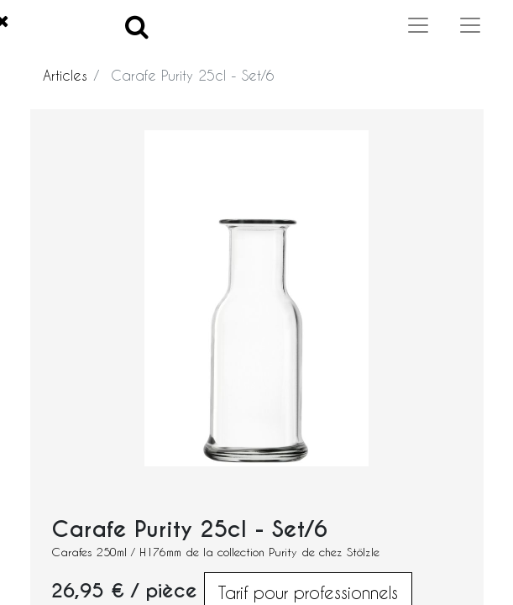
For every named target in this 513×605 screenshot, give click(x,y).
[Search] (137, 25)
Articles (65, 75)
